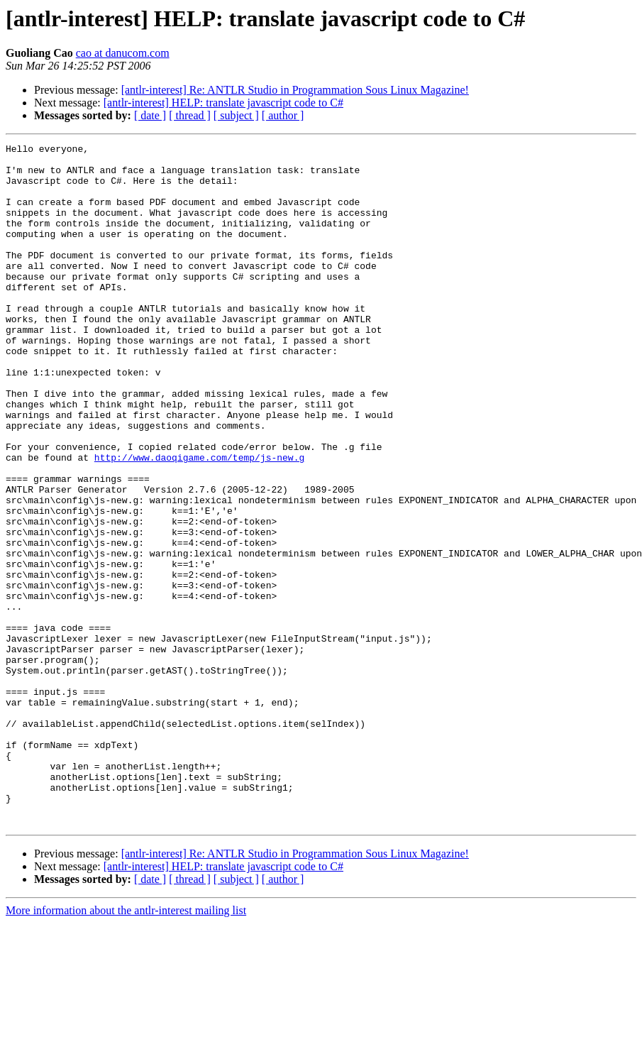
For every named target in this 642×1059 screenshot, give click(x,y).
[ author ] (283, 115)
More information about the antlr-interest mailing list (126, 1047)
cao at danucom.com (123, 53)
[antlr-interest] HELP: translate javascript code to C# (223, 103)
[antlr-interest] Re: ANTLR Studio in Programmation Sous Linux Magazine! (295, 90)
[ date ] (150, 115)
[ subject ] (236, 115)
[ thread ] (190, 115)
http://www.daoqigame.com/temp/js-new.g (199, 521)
